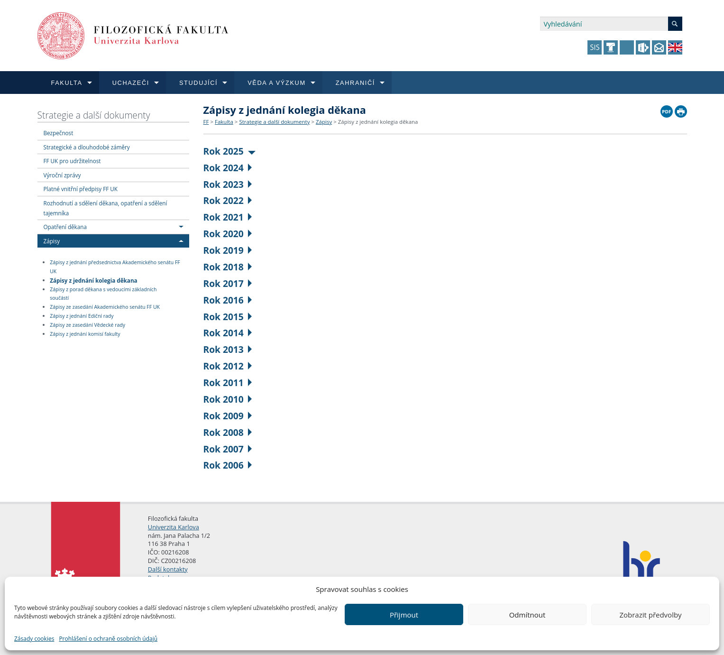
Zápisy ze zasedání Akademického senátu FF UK (105, 307)
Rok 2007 (227, 449)
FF (206, 121)
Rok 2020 (227, 233)
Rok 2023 (227, 184)
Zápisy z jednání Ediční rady (81, 316)
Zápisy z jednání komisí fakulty (85, 334)
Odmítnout (527, 614)
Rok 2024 (227, 167)
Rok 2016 (227, 300)
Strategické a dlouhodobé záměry (87, 147)
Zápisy (52, 241)
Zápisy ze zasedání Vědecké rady (87, 325)
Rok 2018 (227, 266)
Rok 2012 (227, 366)
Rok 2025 (229, 151)
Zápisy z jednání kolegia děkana (93, 280)
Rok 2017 (227, 283)
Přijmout (404, 614)
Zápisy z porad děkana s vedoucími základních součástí (103, 294)
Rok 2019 (227, 250)
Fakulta (224, 121)
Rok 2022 (227, 200)
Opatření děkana (65, 227)
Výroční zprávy (62, 175)
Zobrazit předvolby (650, 614)
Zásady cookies (34, 639)
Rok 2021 (227, 217)
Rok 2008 (227, 432)
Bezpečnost (58, 133)
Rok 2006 (227, 465)
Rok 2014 (227, 332)
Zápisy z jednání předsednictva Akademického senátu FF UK (115, 267)
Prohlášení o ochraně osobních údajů (108, 639)
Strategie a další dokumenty (93, 115)
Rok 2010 (227, 399)
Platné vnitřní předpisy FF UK (81, 189)
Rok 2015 (227, 316)
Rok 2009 (227, 415)
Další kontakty (168, 569)
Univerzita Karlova (173, 527)
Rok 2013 (227, 349)
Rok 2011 (227, 382)
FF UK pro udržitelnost (72, 161)
